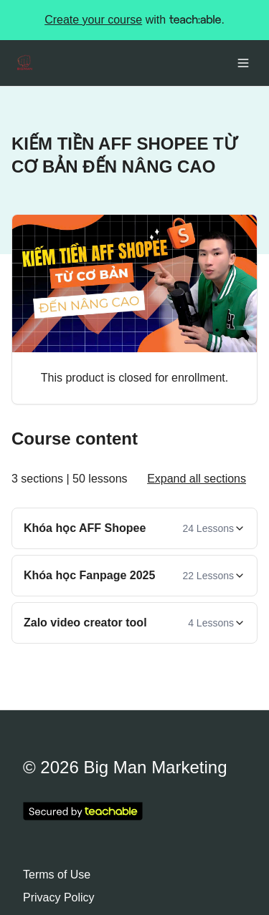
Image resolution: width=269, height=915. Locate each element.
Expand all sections (196, 479)
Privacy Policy (59, 897)
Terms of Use (56, 874)
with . (134, 20)
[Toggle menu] (243, 63)
